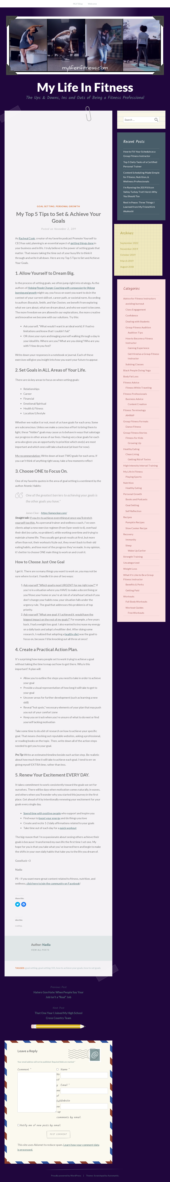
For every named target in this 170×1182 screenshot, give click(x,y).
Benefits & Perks (135, 584)
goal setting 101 (46, 967)
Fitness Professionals (135, 393)
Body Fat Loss (130, 376)
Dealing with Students (138, 321)
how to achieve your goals (69, 967)
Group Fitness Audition (138, 327)
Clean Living (132, 454)
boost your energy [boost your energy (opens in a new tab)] (49, 818)
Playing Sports (134, 476)
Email (65, 1085)
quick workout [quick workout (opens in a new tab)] (68, 828)
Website (65, 1101)
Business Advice (134, 398)
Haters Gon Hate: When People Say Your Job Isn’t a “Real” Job (58, 992)
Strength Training (133, 556)
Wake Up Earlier (137, 550)
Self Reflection (133, 511)
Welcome (92, 3)
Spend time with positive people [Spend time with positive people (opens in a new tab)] (42, 813)
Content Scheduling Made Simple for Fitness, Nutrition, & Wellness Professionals (141, 177)
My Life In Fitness (85, 87)
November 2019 (129, 248)
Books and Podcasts (136, 499)
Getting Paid (132, 590)
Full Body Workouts (136, 601)
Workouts (128, 596)
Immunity (131, 539)
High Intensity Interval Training (140, 465)
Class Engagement (136, 309)
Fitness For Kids (134, 437)
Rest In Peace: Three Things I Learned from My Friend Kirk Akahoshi (139, 207)
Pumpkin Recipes (135, 522)
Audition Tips (135, 332)
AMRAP (130, 415)
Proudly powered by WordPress (66, 1175)
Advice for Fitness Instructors (139, 298)
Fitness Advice (131, 382)
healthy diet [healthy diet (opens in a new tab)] (72, 634)
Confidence (132, 315)
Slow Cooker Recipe (136, 528)
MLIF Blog (78, 3)
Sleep (129, 545)
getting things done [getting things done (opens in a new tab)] (82, 243)
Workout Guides (134, 607)
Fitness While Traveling (139, 387)
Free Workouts (136, 612)
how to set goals (92, 967)
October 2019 (127, 254)
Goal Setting (46, 206)
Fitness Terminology (134, 410)
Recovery (128, 534)
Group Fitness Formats (135, 421)
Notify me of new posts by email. (40, 1125)
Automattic (113, 1175)
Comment (24, 1069)
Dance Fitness (133, 426)
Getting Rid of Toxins (139, 459)
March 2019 (126, 260)
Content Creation (137, 404)
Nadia (46, 944)
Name (65, 1069)
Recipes (127, 517)
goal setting (31, 967)
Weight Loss (130, 568)
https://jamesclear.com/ (54, 513)
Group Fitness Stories (135, 432)
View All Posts (40, 950)
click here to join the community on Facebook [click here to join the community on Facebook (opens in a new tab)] (53, 883)
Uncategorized (131, 562)
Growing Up (134, 443)
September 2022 (129, 242)
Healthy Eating (131, 449)
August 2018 (127, 266)
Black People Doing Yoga (137, 370)
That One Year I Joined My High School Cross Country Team (58, 1013)
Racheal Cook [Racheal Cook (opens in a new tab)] (27, 238)
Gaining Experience (138, 347)
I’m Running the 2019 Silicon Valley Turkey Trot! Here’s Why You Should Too (140, 192)
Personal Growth (68, 206)
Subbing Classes (135, 364)
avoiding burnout (135, 303)
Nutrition (128, 482)
